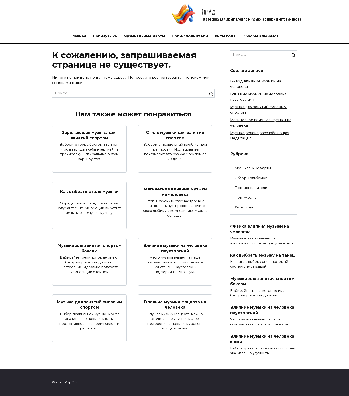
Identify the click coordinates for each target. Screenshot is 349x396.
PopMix (208, 11)
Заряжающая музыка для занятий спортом (89, 135)
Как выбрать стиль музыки (89, 191)
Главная (78, 36)
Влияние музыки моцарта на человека (175, 305)
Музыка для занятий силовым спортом (89, 305)
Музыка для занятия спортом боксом (89, 248)
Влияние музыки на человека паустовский (175, 248)
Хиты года (225, 36)
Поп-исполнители (190, 36)
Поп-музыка (105, 36)
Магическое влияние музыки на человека (175, 191)
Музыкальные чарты (144, 36)
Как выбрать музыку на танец (262, 255)
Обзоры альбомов (260, 36)
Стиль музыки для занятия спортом (175, 135)
